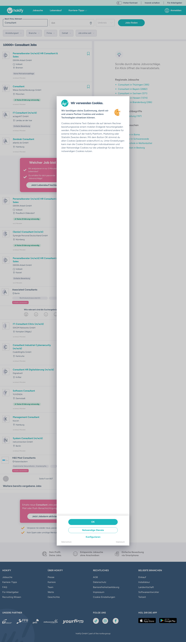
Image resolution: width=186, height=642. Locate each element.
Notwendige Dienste (93, 530)
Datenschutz (66, 542)
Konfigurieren (93, 537)
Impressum (120, 542)
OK (93, 521)
